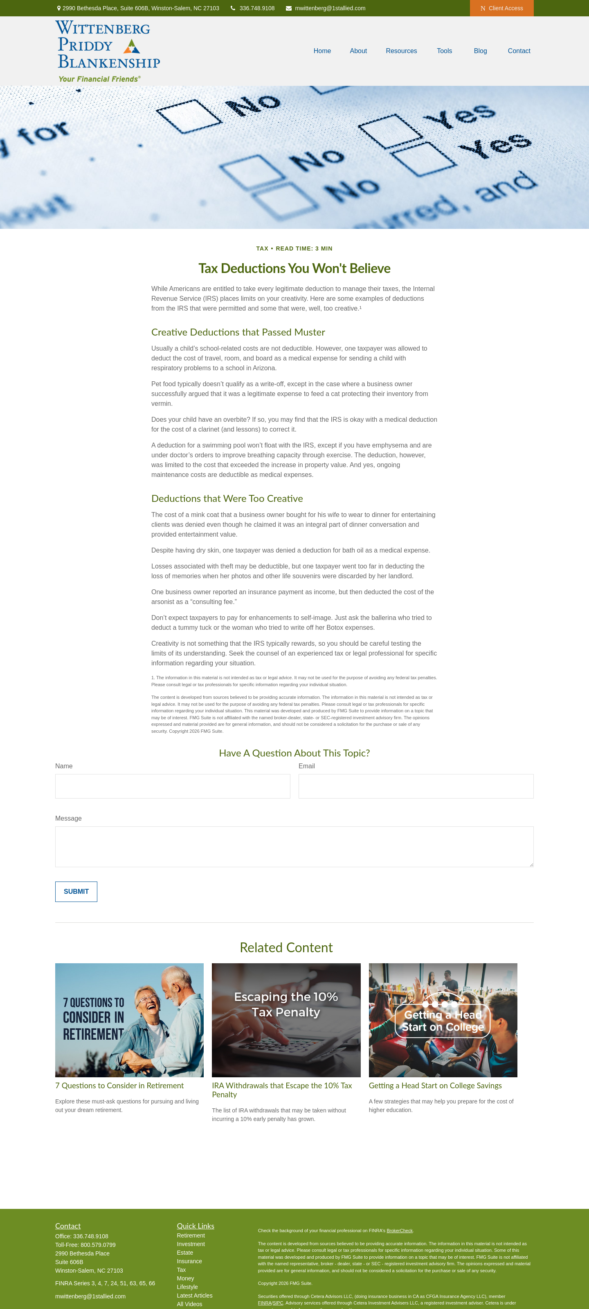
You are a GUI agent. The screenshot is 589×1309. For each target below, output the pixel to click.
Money (185, 1278)
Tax (181, 1269)
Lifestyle (187, 1287)
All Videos (189, 1304)
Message (68, 818)
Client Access (502, 8)
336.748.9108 (252, 8)
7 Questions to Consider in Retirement (119, 1085)
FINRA (265, 1302)
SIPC (278, 1302)
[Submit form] (76, 892)
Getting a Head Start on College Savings (435, 1085)
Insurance (189, 1261)
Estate (185, 1252)
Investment (191, 1244)
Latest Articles (195, 1295)
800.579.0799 (98, 1245)
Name (64, 766)
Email (307, 766)
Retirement (191, 1235)
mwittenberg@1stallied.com (325, 8)
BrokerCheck (400, 1230)
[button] (322, 51)
